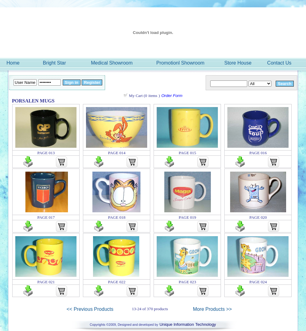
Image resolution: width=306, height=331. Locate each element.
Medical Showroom (111, 62)
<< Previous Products (90, 309)
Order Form (171, 95)
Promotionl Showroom (180, 62)
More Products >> (212, 309)
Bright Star (54, 62)
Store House (238, 62)
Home (13, 62)
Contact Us (279, 62)
